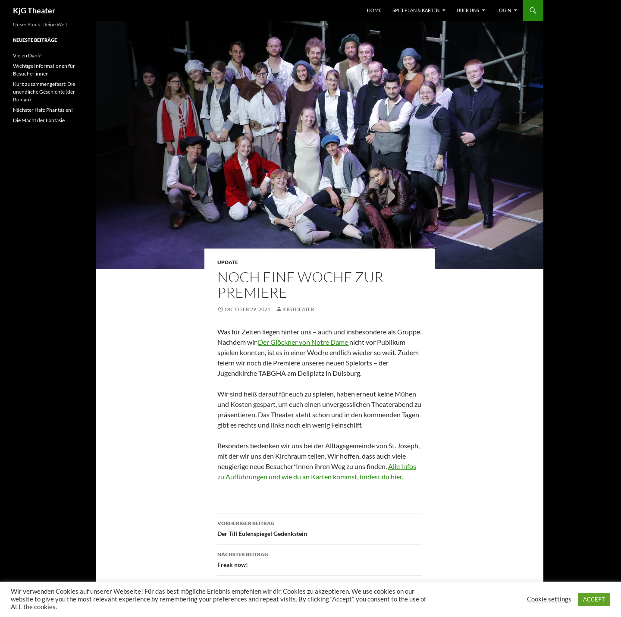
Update (227, 262)
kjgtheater (298, 309)
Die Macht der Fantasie (39, 120)
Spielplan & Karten (415, 10)
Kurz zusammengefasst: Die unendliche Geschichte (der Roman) (44, 92)
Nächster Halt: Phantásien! (43, 110)
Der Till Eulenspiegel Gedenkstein (319, 527)
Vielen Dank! (27, 55)
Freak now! (319, 558)
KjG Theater (34, 10)
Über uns (468, 10)
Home (374, 10)
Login (503, 10)
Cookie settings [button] (549, 599)
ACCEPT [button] (594, 599)
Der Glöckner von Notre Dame (303, 342)
